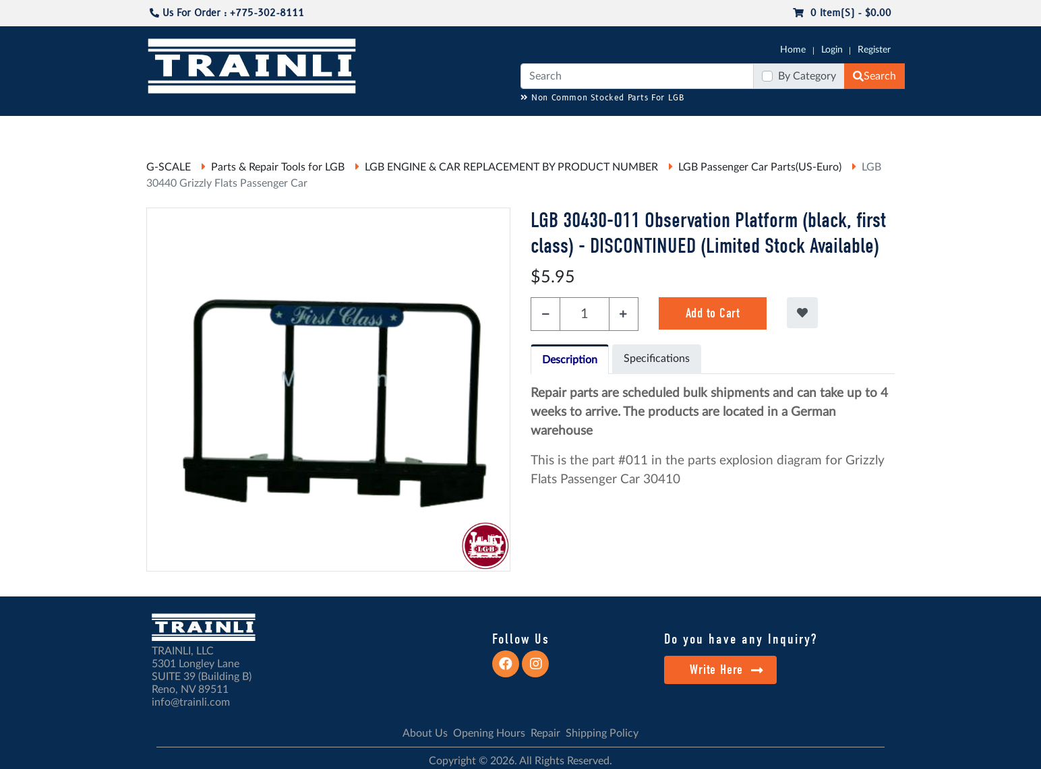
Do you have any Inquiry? (740, 639)
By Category (807, 76)
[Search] (637, 76)
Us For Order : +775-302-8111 (227, 13)
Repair (545, 733)
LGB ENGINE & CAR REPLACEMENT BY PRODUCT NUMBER (511, 167)
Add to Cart (713, 313)
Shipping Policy (602, 733)
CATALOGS (232, 128)
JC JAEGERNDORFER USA (326, 128)
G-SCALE (167, 128)
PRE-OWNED (696, 128)
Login (832, 50)
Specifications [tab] (657, 358)
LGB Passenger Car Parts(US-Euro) (759, 167)
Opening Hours (489, 733)
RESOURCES (422, 128)
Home (793, 50)
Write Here (726, 669)
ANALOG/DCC (494, 128)
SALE (749, 128)
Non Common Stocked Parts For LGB (602, 98)
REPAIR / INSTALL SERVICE (595, 128)
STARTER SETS (804, 128)
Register (874, 50)
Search (874, 76)
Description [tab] (569, 360)
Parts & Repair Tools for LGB (278, 167)
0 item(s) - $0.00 (842, 13)
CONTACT (871, 128)
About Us (425, 733)
